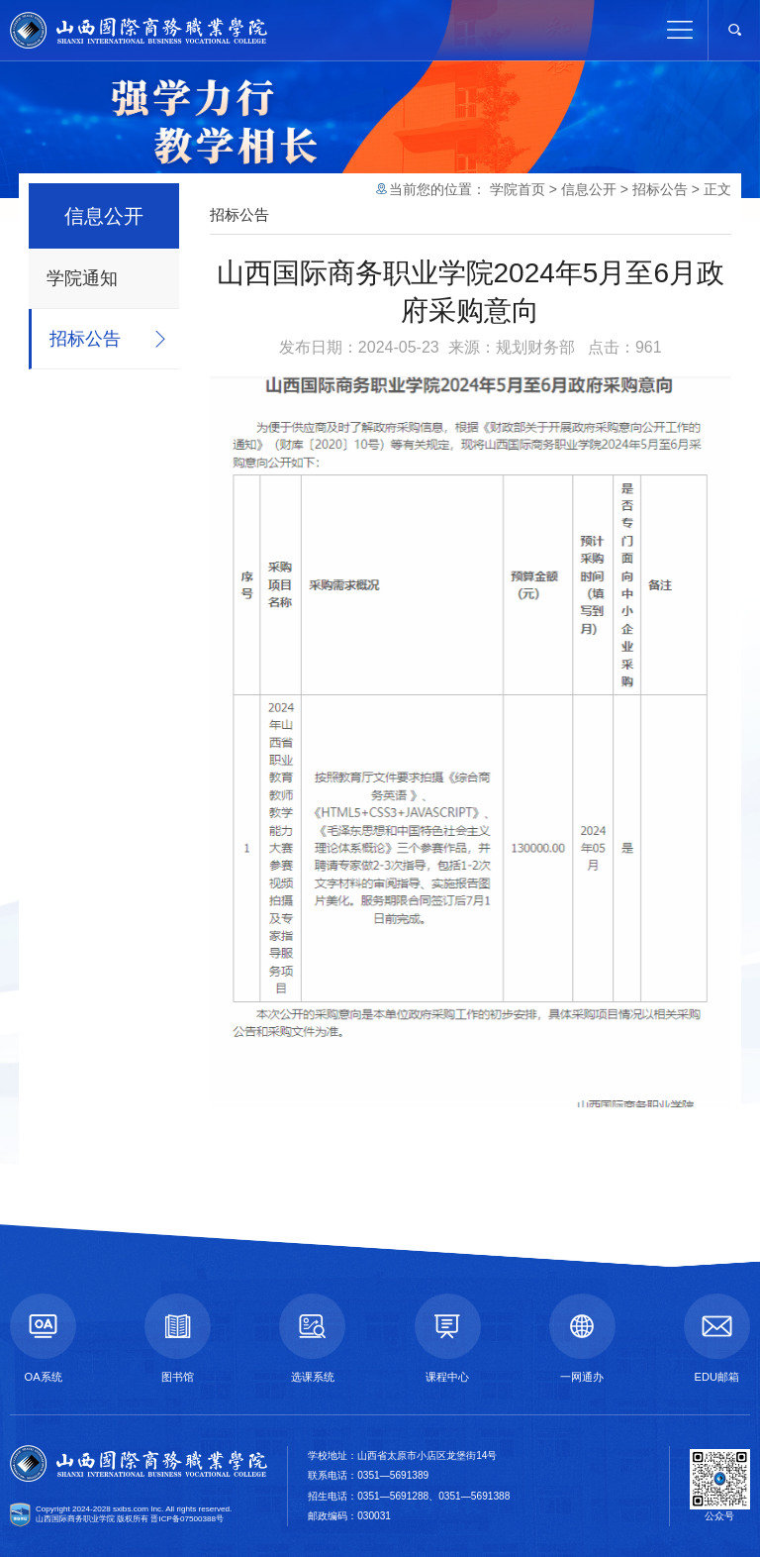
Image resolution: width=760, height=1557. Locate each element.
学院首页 (517, 189)
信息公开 (589, 189)
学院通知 (82, 278)
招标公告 (85, 339)
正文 (717, 189)
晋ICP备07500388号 (187, 1518)
